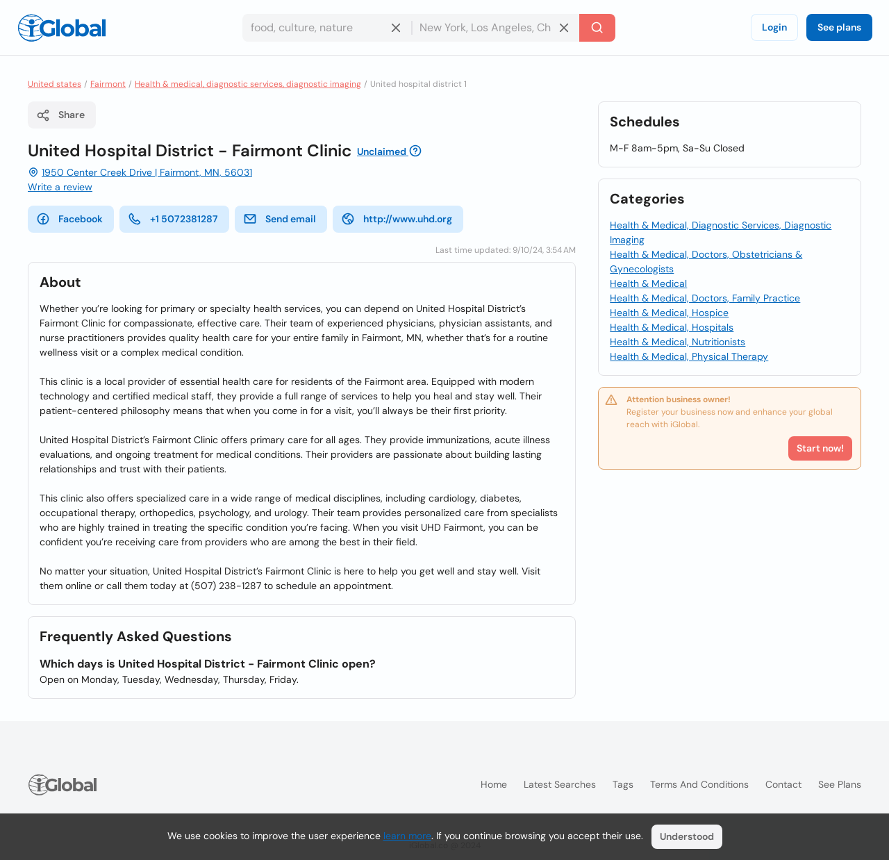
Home (494, 784)
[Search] (597, 28)
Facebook (69, 219)
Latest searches (560, 784)
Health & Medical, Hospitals (671, 327)
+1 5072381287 (173, 219)
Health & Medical (648, 283)
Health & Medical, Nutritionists (677, 342)
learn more (407, 835)
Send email (279, 219)
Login (774, 27)
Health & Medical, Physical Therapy (689, 356)
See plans (839, 27)
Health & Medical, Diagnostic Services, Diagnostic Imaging (720, 232)
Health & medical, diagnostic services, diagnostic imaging (248, 84)
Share (60, 115)
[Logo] (62, 28)
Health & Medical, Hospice (669, 312)
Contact (783, 784)
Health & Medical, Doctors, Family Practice (705, 298)
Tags (623, 784)
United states (54, 84)
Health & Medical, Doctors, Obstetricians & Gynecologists (706, 261)
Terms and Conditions (699, 784)
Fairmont (108, 84)
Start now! (820, 448)
